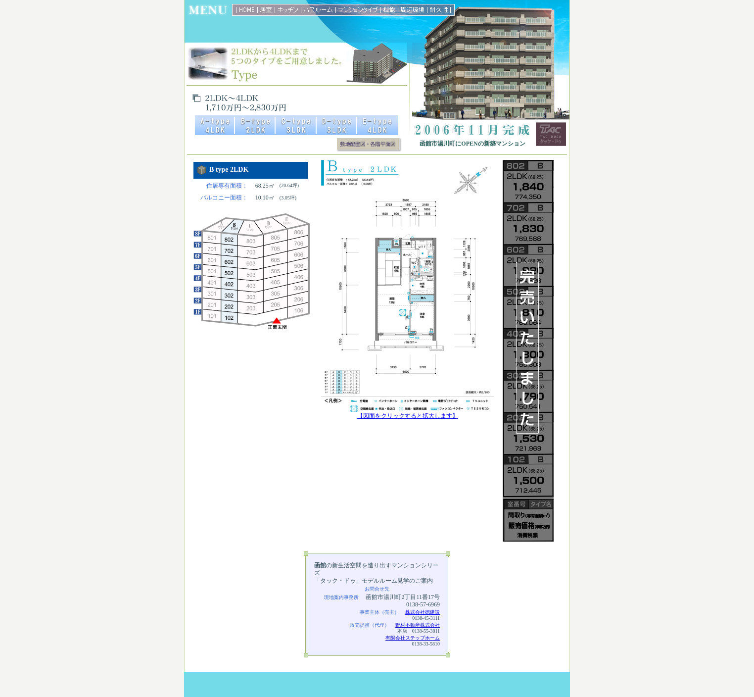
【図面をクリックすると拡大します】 (407, 412)
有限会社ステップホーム (412, 638)
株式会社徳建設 (422, 612)
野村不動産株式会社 (417, 625)
